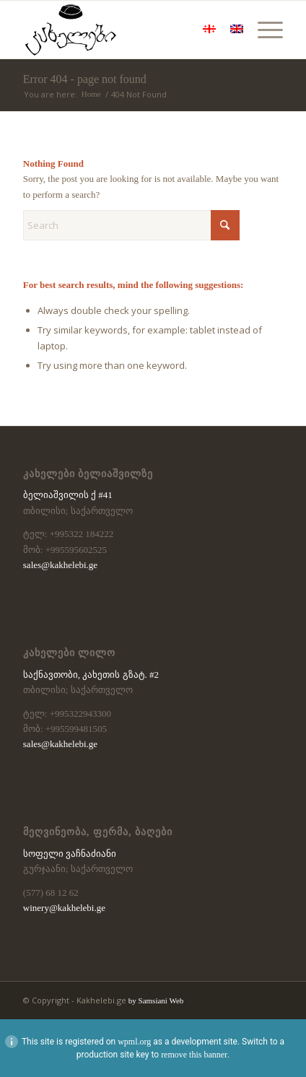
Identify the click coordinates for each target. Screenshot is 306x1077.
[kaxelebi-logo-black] (127, 29)
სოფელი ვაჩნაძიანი (69, 853)
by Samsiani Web (156, 1000)
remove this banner (194, 1055)
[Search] (131, 225)
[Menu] (263, 29)
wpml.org (134, 1042)
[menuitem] (263, 29)
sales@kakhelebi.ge (60, 564)
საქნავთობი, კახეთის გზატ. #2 (91, 674)
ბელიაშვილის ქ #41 (68, 494)
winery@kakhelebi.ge (64, 907)
